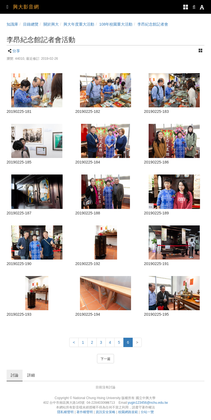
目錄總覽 (30, 24)
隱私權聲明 (65, 412)
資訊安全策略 (105, 412)
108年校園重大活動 (115, 24)
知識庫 (12, 24)
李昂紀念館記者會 (152, 24)
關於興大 (51, 24)
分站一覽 (147, 412)
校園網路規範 (128, 412)
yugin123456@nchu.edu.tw (148, 403)
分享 (16, 51)
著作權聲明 (84, 412)
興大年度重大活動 (78, 24)
